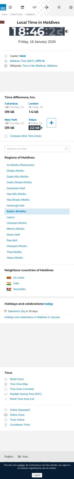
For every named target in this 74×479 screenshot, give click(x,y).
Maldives (52, 65)
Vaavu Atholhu (15, 257)
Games (47, 7)
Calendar (22, 7)
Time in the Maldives (34, 65)
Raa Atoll (12, 240)
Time (10, 7)
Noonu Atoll (13, 234)
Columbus (11, 103)
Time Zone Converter (22, 389)
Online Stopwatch (20, 410)
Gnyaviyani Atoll (16, 188)
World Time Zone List (22, 399)
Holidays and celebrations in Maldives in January (32, 317)
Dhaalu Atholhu (15, 170)
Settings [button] (71, 7)
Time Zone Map (19, 384)
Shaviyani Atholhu (17, 246)
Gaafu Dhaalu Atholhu (19, 182)
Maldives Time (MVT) (22, 61)
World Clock (17, 379)
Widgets (35, 7)
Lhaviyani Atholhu (17, 223)
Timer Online (17, 419)
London (33, 103)
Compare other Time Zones (25, 136)
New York (11, 119)
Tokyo (32, 119)
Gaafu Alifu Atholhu (18, 176)
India (16, 283)
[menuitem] (10, 7)
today (48, 304)
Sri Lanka (18, 277)
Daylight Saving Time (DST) (25, 394)
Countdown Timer (20, 424)
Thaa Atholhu (14, 252)
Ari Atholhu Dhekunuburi (20, 165)
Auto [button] (25, 456)
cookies (21, 465)
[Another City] (51, 122)
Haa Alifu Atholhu (16, 194)
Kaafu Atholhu (16, 211)
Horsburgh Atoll (15, 205)
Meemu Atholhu (16, 228)
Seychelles (19, 289)
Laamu (11, 217)
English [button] (8, 456)
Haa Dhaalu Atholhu (18, 199)
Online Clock (17, 415)
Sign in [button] (59, 7)
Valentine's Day (16, 311)
